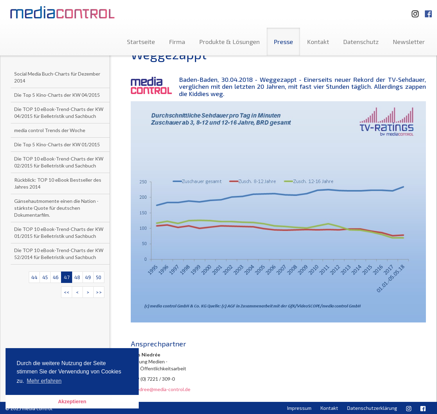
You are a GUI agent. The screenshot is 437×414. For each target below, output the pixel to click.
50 (98, 277)
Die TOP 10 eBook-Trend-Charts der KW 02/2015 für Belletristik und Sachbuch (58, 162)
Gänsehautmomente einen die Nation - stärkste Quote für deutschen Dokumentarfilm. (56, 208)
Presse (283, 41)
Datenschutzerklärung (372, 408)
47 (66, 277)
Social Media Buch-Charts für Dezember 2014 (57, 77)
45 (45, 277)
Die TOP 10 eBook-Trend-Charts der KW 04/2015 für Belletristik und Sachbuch (58, 112)
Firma (177, 41)
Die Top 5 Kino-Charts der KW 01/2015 (57, 144)
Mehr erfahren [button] (44, 381)
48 (77, 277)
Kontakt (318, 41)
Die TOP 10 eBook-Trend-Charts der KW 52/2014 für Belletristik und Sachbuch (58, 253)
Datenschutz (361, 41)
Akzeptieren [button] (72, 401)
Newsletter (409, 41)
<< (66, 292)
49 (88, 277)
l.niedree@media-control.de (160, 389)
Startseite (141, 41)
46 (56, 277)
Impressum (299, 408)
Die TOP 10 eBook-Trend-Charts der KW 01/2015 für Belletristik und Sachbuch (58, 232)
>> (99, 292)
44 (34, 277)
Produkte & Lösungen (229, 41)
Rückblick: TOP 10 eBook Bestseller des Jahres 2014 (57, 183)
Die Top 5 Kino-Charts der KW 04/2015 (57, 95)
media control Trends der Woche (49, 130)
